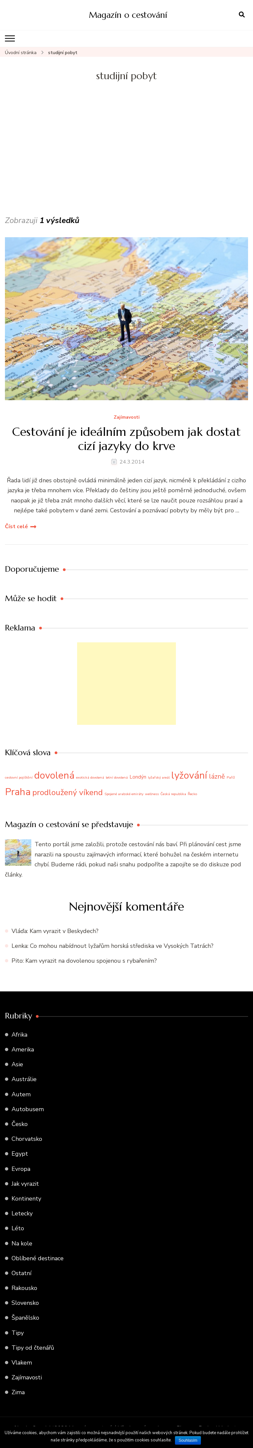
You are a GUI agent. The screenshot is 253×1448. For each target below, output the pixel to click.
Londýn (137, 777)
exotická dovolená (90, 777)
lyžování (189, 775)
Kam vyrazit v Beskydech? (64, 931)
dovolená (54, 775)
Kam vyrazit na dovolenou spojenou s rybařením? (91, 961)
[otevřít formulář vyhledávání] (242, 15)
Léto (18, 1228)
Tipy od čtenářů (33, 1348)
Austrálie (24, 1079)
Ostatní (21, 1273)
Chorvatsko (27, 1139)
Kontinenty (26, 1199)
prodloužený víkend (67, 792)
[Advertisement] (126, 164)
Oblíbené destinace (38, 1258)
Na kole (22, 1243)
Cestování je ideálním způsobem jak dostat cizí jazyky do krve (126, 439)
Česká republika (173, 793)
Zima (18, 1392)
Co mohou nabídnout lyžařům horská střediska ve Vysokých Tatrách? (121, 946)
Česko (20, 1124)
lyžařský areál (159, 777)
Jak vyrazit (25, 1184)
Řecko (192, 793)
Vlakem (22, 1363)
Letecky (22, 1213)
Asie (17, 1064)
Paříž (231, 777)
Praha (18, 791)
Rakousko (24, 1288)
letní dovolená (117, 777)
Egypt (20, 1154)
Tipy (18, 1333)
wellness (152, 793)
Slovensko (25, 1303)
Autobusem (28, 1109)
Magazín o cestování (128, 15)
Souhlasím (188, 1440)
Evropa (21, 1169)
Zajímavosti (127, 417)
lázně (217, 776)
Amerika (23, 1049)
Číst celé (16, 526)
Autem (21, 1094)
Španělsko (25, 1318)
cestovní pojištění (19, 777)
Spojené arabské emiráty (123, 793)
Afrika (19, 1035)
